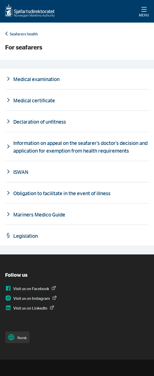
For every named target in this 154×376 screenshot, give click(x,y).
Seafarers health (24, 33)
